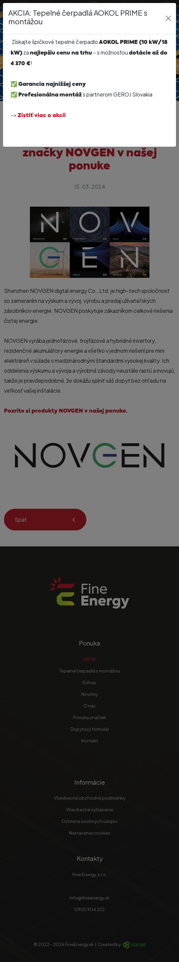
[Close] (168, 18)
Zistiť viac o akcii (42, 115)
